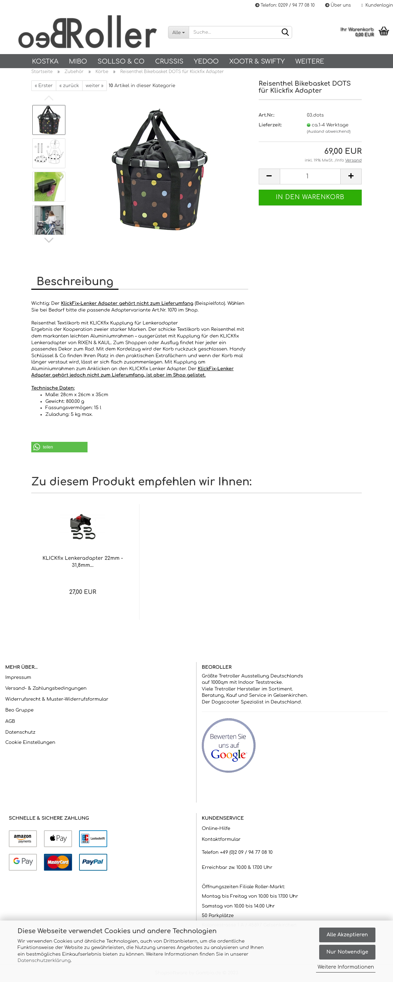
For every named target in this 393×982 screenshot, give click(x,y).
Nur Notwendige (347, 952)
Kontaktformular (221, 839)
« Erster (44, 85)
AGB (10, 721)
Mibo (78, 61)
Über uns (338, 5)
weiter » (94, 85)
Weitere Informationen (345, 967)
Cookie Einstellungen (30, 742)
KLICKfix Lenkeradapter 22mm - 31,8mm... (83, 562)
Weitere (309, 61)
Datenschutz (20, 732)
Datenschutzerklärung (44, 960)
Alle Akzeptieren (347, 934)
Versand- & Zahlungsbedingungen (45, 688)
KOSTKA (45, 61)
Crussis (169, 61)
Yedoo (206, 61)
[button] (59, 447)
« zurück (69, 85)
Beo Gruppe (19, 710)
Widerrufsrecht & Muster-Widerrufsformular (56, 699)
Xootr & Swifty (257, 61)
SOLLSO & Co (120, 61)
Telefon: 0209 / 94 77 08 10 (285, 5)
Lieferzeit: (270, 125)
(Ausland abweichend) (328, 131)
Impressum (18, 677)
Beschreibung (75, 282)
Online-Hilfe (216, 828)
